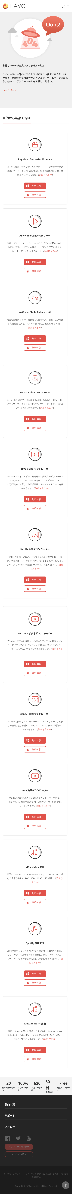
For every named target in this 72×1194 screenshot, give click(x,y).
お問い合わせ (18, 1174)
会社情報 (7, 1174)
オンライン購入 (19, 1154)
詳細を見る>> (45, 174)
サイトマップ (30, 1174)
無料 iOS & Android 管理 (48, 1174)
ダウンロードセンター (18, 1146)
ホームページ (10, 90)
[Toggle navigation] (67, 5)
